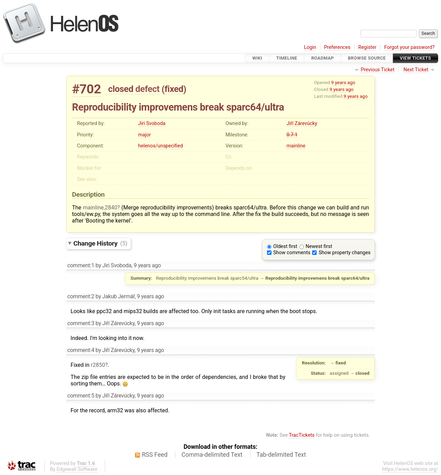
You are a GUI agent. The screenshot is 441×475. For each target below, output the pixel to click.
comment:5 (80, 395)
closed (120, 89)
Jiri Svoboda (151, 123)
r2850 (98, 365)
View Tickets (415, 58)
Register (367, 47)
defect (147, 89)
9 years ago (343, 82)
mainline (296, 146)
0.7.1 (292, 135)
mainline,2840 (100, 207)
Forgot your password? (409, 47)
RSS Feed (154, 454)
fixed (173, 89)
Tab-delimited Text (281, 454)
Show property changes (344, 253)
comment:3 (80, 323)
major (144, 135)
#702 (86, 89)
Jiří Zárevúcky (302, 123)
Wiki (257, 58)
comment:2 (80, 296)
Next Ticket (415, 70)
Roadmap (322, 58)
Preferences (337, 47)
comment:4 (80, 350)
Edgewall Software (77, 469)
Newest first (319, 246)
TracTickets (302, 435)
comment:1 (80, 265)
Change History (100, 243)
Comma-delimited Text (212, 454)
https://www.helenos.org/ (410, 469)
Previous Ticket (377, 70)
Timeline (286, 58)
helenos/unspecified (160, 146)
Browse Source (367, 58)
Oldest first (285, 246)
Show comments (291, 253)
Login (310, 47)
